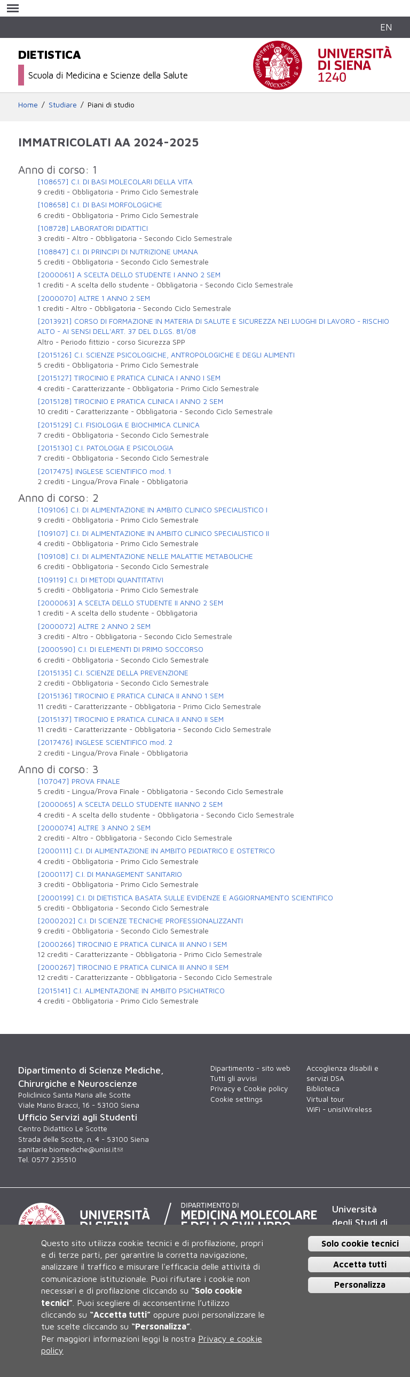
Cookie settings (236, 1099)
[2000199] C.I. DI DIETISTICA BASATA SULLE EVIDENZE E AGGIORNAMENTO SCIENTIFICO (185, 897)
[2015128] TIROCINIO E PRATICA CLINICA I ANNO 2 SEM (130, 401)
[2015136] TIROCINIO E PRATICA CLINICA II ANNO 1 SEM (130, 695)
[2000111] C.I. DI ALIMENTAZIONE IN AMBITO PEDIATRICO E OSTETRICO (156, 850)
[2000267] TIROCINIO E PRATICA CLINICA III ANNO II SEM (132, 967)
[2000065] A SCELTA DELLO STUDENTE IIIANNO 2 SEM (130, 804)
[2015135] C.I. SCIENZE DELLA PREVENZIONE (112, 672)
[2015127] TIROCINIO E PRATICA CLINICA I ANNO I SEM (128, 378)
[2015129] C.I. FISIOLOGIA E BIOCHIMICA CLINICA (118, 425)
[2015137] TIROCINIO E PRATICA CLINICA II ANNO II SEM (130, 719)
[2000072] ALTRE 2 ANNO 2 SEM (94, 626)
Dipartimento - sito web (250, 1068)
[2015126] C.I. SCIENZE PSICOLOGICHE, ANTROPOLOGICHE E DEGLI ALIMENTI (166, 355)
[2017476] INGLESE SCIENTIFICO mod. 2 (104, 742)
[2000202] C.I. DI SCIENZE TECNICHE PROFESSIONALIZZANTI (140, 920)
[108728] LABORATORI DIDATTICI (92, 228)
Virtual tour (325, 1099)
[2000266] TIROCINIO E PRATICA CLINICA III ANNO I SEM (132, 944)
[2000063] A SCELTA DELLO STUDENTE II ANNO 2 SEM (130, 602)
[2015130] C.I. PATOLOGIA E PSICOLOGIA (105, 448)
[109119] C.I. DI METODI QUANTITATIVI (100, 579)
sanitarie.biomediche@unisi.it (70, 1149)
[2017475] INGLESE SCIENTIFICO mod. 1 (104, 471)
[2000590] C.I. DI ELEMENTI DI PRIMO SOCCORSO (120, 649)
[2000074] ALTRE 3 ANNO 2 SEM (94, 827)
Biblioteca (323, 1088)
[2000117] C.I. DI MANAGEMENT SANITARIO (109, 874)
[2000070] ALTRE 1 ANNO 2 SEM (93, 298)
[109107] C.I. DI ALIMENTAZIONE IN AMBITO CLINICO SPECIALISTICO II (153, 533)
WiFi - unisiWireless (339, 1109)
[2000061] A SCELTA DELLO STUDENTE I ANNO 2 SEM (128, 274)
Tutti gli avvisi (233, 1078)
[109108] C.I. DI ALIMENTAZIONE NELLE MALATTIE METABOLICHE (145, 556)
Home (28, 104)
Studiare (63, 104)
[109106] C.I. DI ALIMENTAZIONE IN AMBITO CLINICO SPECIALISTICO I (152, 509)
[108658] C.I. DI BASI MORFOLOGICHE (99, 204)
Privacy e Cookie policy (249, 1088)
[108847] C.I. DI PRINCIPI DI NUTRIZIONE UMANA (117, 251)
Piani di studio (111, 104)
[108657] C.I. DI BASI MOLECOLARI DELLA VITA (115, 181)
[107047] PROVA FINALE (78, 781)
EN (386, 27)
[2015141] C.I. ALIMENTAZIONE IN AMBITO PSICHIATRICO (131, 990)
